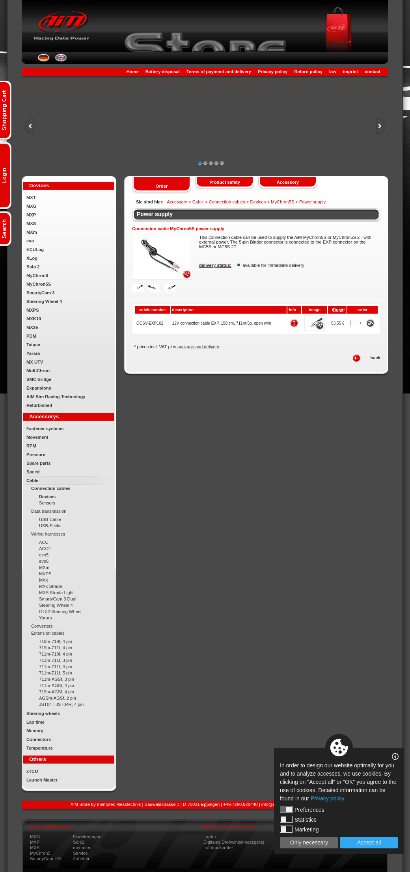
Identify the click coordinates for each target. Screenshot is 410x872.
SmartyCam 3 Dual (57, 599)
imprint (350, 71)
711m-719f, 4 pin (55, 654)
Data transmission (49, 511)
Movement (37, 437)
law (332, 71)
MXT (31, 197)
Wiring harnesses (48, 534)
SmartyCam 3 (40, 292)
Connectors (38, 739)
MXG (31, 206)
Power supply (155, 214)
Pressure (35, 454)
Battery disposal (162, 71)
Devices (47, 496)
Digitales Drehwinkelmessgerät (233, 842)
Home (133, 71)
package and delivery (198, 346)
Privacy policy (272, 71)
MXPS (32, 310)
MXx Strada (50, 586)
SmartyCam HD (45, 858)
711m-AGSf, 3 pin (56, 679)
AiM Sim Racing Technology (56, 396)
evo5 (43, 554)
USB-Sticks (50, 525)
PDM (31, 336)
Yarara (33, 353)
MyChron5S (38, 284)
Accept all (369, 842)
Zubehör (81, 858)
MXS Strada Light (56, 592)
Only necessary (309, 842)
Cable (32, 480)
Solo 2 (33, 266)
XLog (31, 258)
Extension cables (48, 633)
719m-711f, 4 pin (55, 647)
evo (30, 240)
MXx (43, 580)
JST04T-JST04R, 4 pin (61, 704)
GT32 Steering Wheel (60, 611)
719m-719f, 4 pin (55, 641)
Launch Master (42, 780)
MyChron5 (40, 853)
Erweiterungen (87, 836)
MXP (31, 214)
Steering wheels (43, 713)
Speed (33, 471)
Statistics (298, 819)
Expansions (38, 388)
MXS (31, 223)
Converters (42, 626)
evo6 (43, 561)
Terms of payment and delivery (218, 71)
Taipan (33, 344)
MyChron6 (37, 275)
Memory (34, 730)
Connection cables (50, 488)
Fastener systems (45, 428)
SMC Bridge (38, 379)
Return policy (308, 71)
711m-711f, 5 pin (55, 673)
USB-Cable (50, 519)
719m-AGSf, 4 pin (56, 691)
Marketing (299, 829)
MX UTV (34, 362)
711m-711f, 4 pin (55, 666)
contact (372, 71)
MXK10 (33, 318)
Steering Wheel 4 (44, 301)
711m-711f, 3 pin (55, 660)
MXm (31, 232)
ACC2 (45, 548)
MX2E (32, 327)
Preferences (302, 809)
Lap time (35, 722)
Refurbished (39, 405)
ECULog (35, 249)
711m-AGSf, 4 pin (56, 685)
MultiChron (38, 370)
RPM (31, 445)
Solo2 (78, 842)
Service (80, 853)
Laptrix (210, 836)
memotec (82, 847)
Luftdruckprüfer (218, 847)
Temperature (39, 748)
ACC (43, 542)
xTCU (32, 771)
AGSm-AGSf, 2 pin (57, 698)
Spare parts (38, 463)
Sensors (47, 503)
